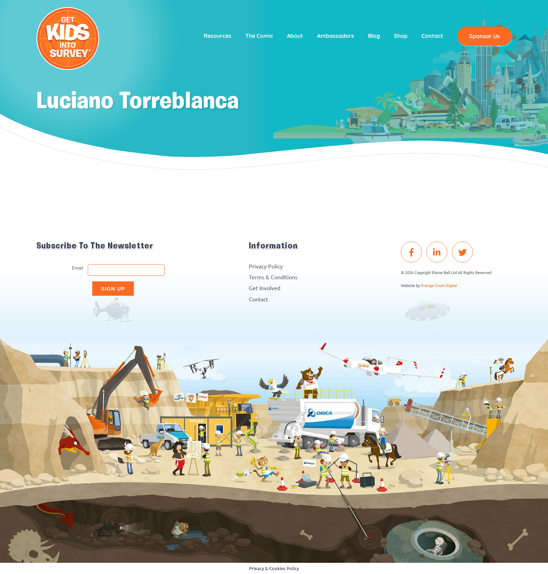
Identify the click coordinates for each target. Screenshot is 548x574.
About (295, 35)
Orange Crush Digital (439, 285)
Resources (217, 35)
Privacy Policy (266, 266)
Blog (374, 35)
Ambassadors (335, 35)
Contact (432, 35)
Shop (401, 35)
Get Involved (264, 287)
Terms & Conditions (273, 276)
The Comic (259, 35)
